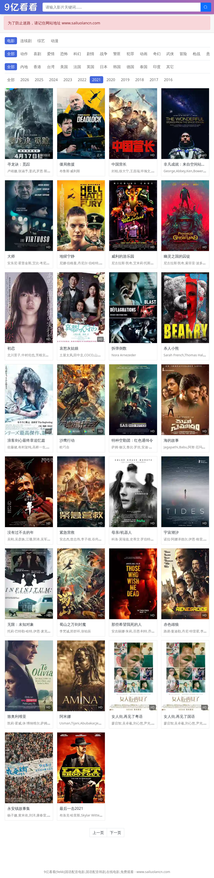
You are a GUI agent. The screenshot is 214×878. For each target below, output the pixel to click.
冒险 (183, 53)
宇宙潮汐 (171, 532)
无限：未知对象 (20, 624)
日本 (103, 66)
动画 (143, 53)
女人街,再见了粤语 (127, 716)
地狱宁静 (67, 256)
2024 (53, 79)
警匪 (117, 53)
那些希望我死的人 (126, 624)
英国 (90, 66)
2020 (111, 79)
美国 (64, 66)
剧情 (90, 53)
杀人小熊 (171, 348)
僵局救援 (67, 164)
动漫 (54, 40)
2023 (68, 79)
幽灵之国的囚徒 (177, 256)
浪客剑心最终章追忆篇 (26, 440)
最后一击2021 (71, 808)
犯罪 (130, 53)
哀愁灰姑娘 (69, 348)
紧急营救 (67, 532)
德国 (130, 66)
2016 (168, 79)
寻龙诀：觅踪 (18, 164)
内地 (24, 66)
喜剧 (37, 53)
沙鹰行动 (67, 440)
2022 (82, 79)
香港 (37, 66)
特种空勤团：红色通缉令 (132, 440)
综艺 (41, 40)
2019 (125, 79)
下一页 (115, 832)
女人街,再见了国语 (179, 716)
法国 (77, 66)
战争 (103, 53)
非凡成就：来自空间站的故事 (188, 164)
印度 (157, 66)
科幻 (77, 53)
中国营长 (119, 164)
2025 (39, 79)
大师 (11, 256)
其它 (170, 66)
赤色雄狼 (171, 624)
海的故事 (171, 440)
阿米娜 (65, 716)
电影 (11, 40)
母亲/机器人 (121, 532)
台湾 (51, 66)
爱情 (51, 53)
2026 (24, 79)
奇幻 (157, 53)
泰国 (143, 66)
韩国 (117, 66)
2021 (96, 79)
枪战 (196, 53)
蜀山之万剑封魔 (73, 624)
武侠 (170, 53)
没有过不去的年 (20, 532)
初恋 (11, 348)
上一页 (98, 832)
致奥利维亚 (16, 716)
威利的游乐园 (122, 256)
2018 (139, 79)
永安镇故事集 (18, 808)
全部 (11, 53)
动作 (24, 53)
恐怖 (64, 53)
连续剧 (26, 40)
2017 (154, 79)
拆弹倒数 (119, 348)
